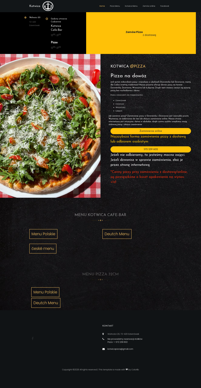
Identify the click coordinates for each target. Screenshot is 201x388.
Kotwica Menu (131, 6)
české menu (43, 248)
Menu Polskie (43, 234)
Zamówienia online (150, 131)
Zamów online (149, 6)
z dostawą (141, 33)
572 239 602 (151, 149)
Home (102, 6)
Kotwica (34, 6)
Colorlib (135, 369)
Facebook (164, 6)
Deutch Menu (117, 234)
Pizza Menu (115, 6)
